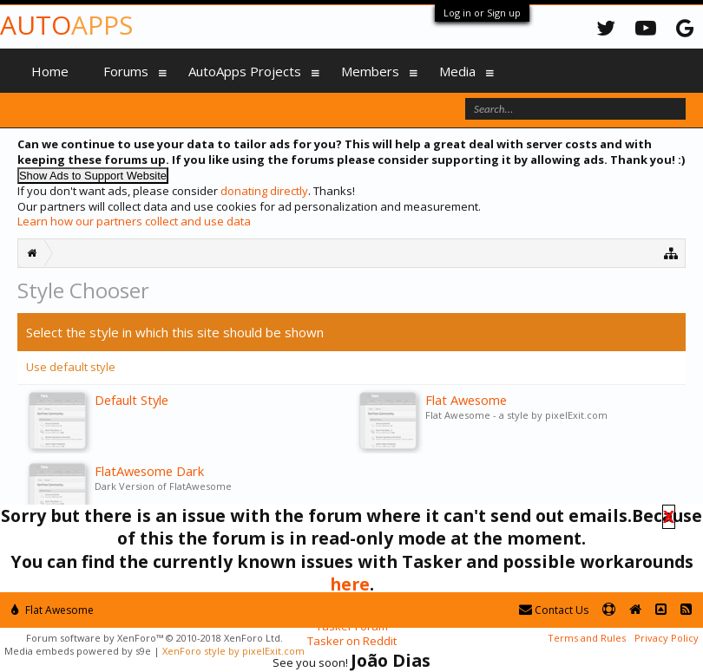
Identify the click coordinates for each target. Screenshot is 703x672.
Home (50, 71)
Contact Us (553, 610)
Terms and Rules (587, 637)
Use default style (70, 367)
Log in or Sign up (482, 12)
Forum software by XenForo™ (154, 637)
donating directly (264, 191)
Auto (66, 24)
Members (370, 71)
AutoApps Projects (244, 71)
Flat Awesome (52, 610)
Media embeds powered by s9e (77, 650)
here (350, 584)
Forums (125, 71)
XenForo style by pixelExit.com (233, 650)
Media (457, 71)
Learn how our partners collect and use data (134, 221)
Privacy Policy (666, 637)
